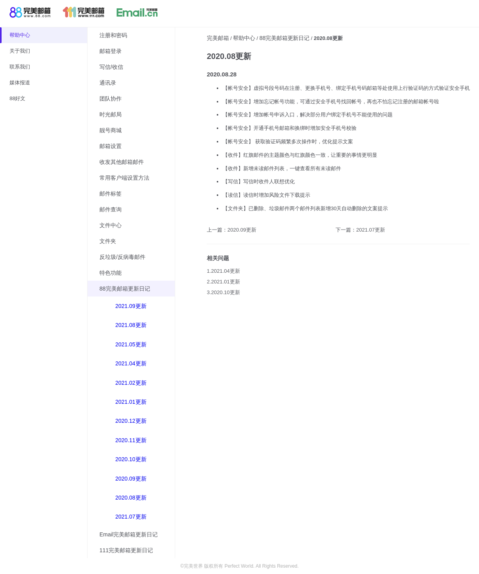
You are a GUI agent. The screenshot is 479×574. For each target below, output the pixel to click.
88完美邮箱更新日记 (284, 38)
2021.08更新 (131, 325)
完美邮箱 (218, 38)
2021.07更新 (131, 516)
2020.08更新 (131, 497)
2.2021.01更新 (223, 282)
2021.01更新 (131, 402)
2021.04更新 (131, 363)
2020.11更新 (131, 440)
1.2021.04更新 (223, 271)
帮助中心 (244, 38)
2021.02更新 (131, 383)
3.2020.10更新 (223, 292)
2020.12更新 (131, 421)
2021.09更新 (131, 306)
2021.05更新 (131, 344)
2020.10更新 (131, 459)
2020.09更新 (131, 478)
